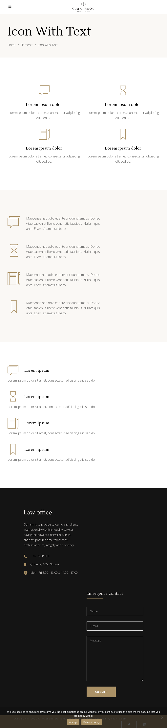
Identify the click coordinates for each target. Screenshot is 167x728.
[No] (162, 717)
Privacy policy (91, 722)
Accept (73, 722)
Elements (26, 45)
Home (12, 45)
